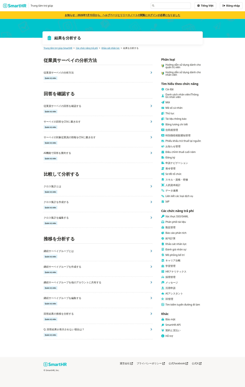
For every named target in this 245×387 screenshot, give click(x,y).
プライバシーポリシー (151, 363)
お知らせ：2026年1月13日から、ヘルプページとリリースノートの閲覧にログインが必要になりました (122, 15)
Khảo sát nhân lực (110, 48)
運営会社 (126, 363)
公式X (196, 363)
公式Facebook (178, 363)
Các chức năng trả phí (87, 48)
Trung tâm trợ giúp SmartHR (58, 48)
